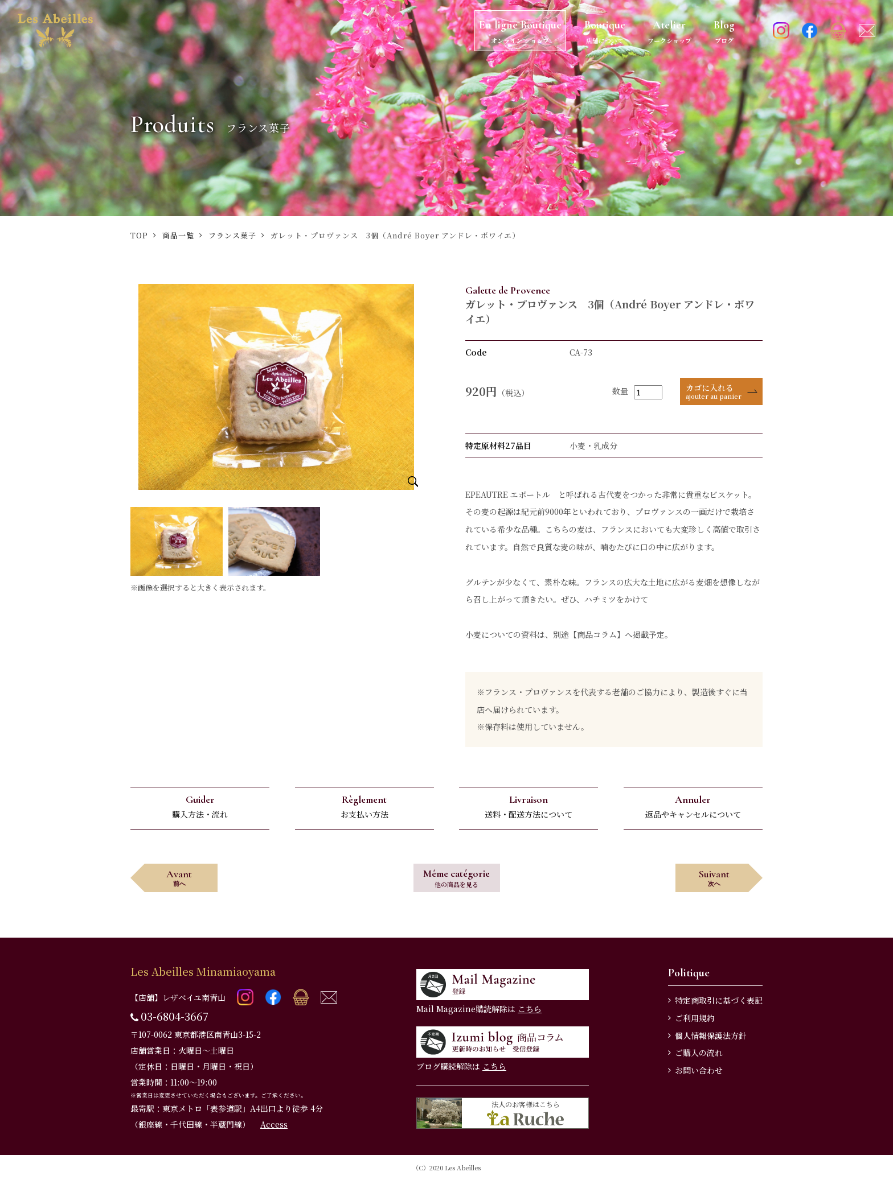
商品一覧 (178, 235)
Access (274, 1124)
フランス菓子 (232, 235)
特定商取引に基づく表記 (719, 1000)
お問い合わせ (699, 1070)
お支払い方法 (364, 806)
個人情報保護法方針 (711, 1035)
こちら (530, 1008)
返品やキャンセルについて (693, 806)
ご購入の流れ (699, 1052)
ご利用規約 (695, 1018)
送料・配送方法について (528, 806)
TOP (139, 235)
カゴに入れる (714, 391)
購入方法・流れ (199, 806)
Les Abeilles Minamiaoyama (203, 971)
